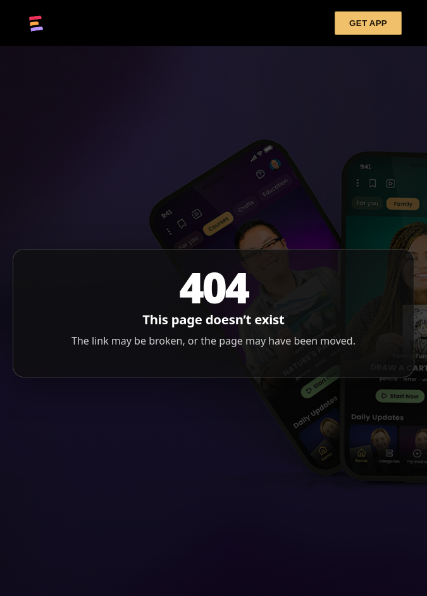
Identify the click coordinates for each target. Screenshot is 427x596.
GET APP (368, 23)
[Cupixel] (36, 23)
